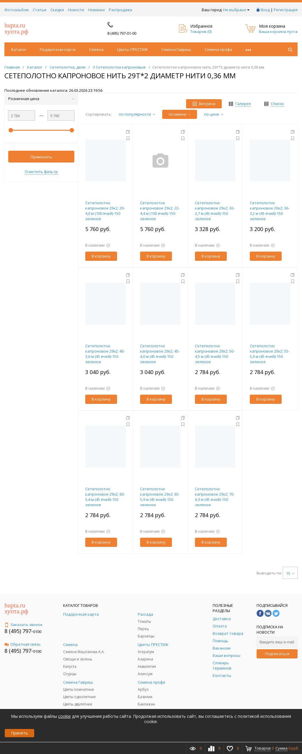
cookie (64, 716)
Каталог (18, 49)
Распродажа (120, 9)
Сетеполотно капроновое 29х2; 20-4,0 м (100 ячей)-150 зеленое (105, 210)
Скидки (57, 9)
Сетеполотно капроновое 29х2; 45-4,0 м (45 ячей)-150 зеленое (160, 353)
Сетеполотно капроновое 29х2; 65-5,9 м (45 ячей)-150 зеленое (160, 496)
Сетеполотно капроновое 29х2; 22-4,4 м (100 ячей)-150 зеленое (160, 210)
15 (290, 573)
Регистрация (286, 9)
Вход (265, 9)
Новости (76, 9)
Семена (96, 49)
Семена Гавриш (176, 49)
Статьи (39, 9)
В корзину (101, 256)
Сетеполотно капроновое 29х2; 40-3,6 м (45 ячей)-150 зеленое (105, 353)
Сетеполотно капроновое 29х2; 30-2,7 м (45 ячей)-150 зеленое (214, 210)
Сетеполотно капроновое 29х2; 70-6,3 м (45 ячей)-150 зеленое (214, 496)
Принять (19, 733)
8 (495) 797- (18, 631)
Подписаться (277, 653)
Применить (41, 157)
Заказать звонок (23, 624)
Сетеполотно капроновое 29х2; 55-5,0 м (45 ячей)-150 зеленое (269, 353)
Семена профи (218, 49)
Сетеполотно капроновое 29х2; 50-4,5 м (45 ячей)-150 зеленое (214, 353)
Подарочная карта (58, 49)
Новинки (96, 9)
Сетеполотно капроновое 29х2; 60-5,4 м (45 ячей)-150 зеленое (105, 496)
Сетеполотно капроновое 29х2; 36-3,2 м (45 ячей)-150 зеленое (269, 210)
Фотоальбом (16, 9)
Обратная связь (22, 644)
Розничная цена (41, 98)
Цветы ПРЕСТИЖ (132, 49)
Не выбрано (236, 9)
